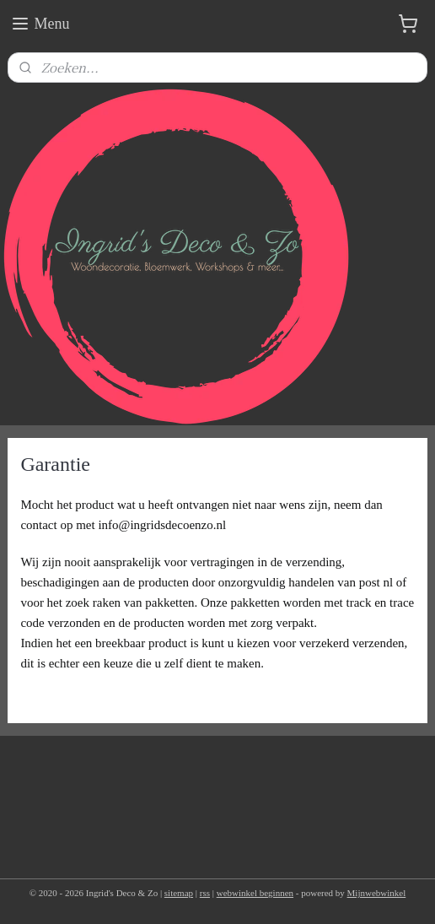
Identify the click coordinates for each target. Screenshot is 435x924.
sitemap (178, 893)
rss (205, 893)
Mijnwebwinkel (376, 893)
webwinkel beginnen (255, 893)
